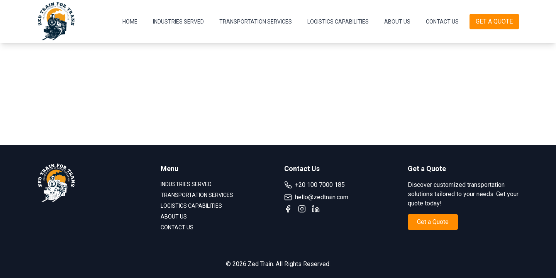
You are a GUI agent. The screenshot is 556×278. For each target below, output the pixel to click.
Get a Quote (433, 221)
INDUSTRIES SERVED (178, 22)
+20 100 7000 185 (314, 185)
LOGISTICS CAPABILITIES (338, 22)
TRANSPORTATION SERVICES (255, 22)
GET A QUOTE (494, 21)
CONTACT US (442, 22)
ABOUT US (397, 22)
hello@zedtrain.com (316, 197)
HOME (129, 22)
